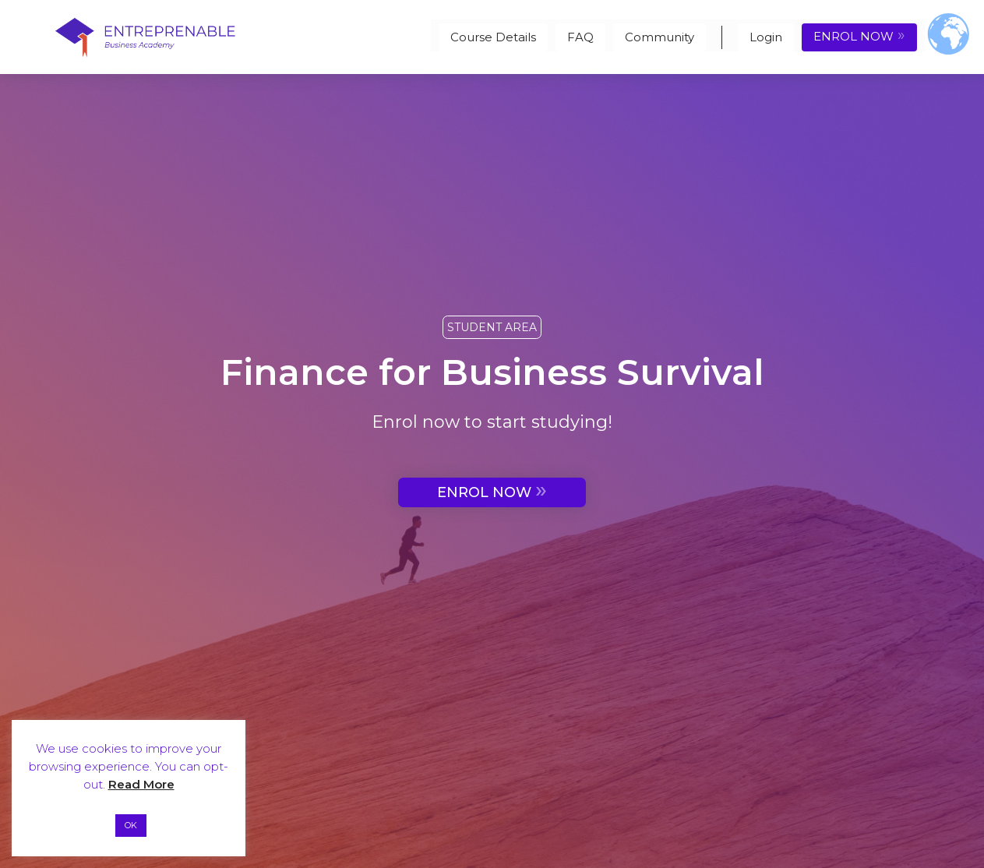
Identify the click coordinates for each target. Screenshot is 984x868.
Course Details (493, 37)
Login (765, 37)
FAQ (580, 37)
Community (659, 37)
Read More (141, 784)
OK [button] (131, 825)
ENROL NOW (859, 35)
